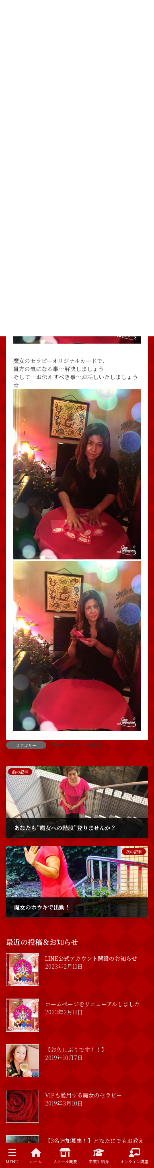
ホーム (36, 1156)
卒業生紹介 (99, 1156)
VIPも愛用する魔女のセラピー (83, 1095)
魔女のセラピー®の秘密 (75, 744)
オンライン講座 (134, 1156)
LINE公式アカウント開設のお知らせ (91, 958)
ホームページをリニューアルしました (92, 1004)
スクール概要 (65, 1156)
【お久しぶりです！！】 (76, 1049)
